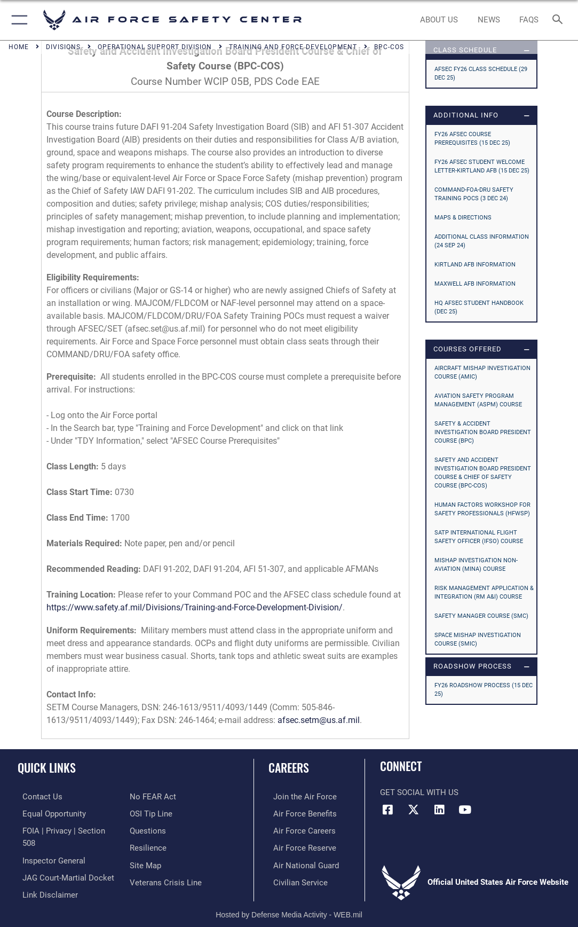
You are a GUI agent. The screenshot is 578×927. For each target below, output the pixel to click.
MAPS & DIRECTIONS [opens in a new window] (463, 217)
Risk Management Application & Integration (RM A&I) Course (484, 592)
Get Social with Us (419, 792)
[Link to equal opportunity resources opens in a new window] (49, 813)
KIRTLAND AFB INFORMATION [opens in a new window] (475, 264)
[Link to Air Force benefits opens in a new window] (300, 813)
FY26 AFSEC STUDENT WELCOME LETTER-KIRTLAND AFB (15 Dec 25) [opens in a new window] (481, 166)
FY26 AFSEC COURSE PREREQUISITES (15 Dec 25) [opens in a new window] (472, 138)
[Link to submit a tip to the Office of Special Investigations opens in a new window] (151, 813)
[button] (17, 20)
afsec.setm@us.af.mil (319, 720)
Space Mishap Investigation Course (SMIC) (477, 639)
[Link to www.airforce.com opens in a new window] (300, 796)
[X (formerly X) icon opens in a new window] (414, 810)
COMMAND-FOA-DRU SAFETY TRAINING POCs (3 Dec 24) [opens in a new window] (473, 194)
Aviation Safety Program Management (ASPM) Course (478, 400)
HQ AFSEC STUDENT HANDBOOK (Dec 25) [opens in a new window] (479, 307)
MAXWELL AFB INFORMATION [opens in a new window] (475, 283)
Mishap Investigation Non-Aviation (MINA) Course (476, 564)
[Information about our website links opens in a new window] (45, 879)
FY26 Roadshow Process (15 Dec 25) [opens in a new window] (483, 689)
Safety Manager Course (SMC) (481, 615)
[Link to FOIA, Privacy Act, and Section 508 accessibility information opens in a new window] (66, 829)
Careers (288, 767)
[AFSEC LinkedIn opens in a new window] (439, 810)
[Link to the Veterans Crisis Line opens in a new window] (166, 879)
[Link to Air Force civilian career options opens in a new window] (295, 879)
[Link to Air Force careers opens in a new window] (299, 829)
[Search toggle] (559, 20)
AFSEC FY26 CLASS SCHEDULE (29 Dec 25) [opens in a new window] (480, 73)
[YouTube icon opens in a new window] (465, 810)
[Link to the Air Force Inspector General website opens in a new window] (49, 846)
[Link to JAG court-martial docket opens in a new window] (63, 862)
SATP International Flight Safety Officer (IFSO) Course (478, 537)
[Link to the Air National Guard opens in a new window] (301, 862)
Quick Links (47, 767)
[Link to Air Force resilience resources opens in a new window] (148, 846)
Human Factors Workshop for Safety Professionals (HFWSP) (482, 509)
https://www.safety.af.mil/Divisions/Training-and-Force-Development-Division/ (194, 607)
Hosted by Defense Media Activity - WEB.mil (289, 903)
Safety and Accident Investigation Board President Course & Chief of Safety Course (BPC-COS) (482, 473)
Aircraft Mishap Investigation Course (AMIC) (482, 372)
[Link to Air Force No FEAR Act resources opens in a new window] (153, 796)
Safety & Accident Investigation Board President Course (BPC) (482, 432)
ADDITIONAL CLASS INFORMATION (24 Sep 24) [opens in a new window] (481, 241)
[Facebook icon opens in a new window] (388, 810)
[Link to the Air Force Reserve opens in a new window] (299, 846)
